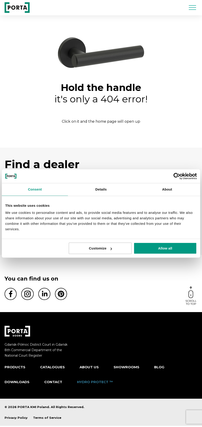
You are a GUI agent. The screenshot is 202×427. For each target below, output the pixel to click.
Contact (53, 383)
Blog (159, 368)
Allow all (165, 248)
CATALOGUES (52, 368)
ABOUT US (89, 368)
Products (15, 368)
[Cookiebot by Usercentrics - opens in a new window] (177, 176)
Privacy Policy (16, 418)
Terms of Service (47, 418)
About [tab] (167, 189)
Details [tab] (101, 189)
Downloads (17, 383)
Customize (100, 248)
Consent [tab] (35, 189)
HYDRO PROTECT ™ (95, 383)
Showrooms (126, 368)
